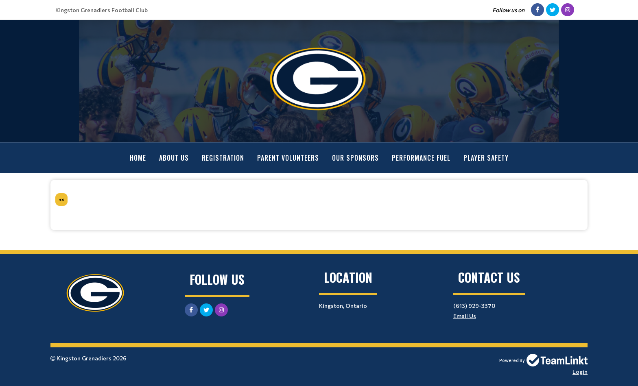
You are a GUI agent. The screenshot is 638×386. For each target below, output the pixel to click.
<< (61, 199)
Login (580, 371)
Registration (223, 158)
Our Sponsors (355, 158)
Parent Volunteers (288, 158)
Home (138, 158)
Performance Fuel (421, 158)
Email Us (464, 315)
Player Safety (486, 158)
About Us (174, 158)
